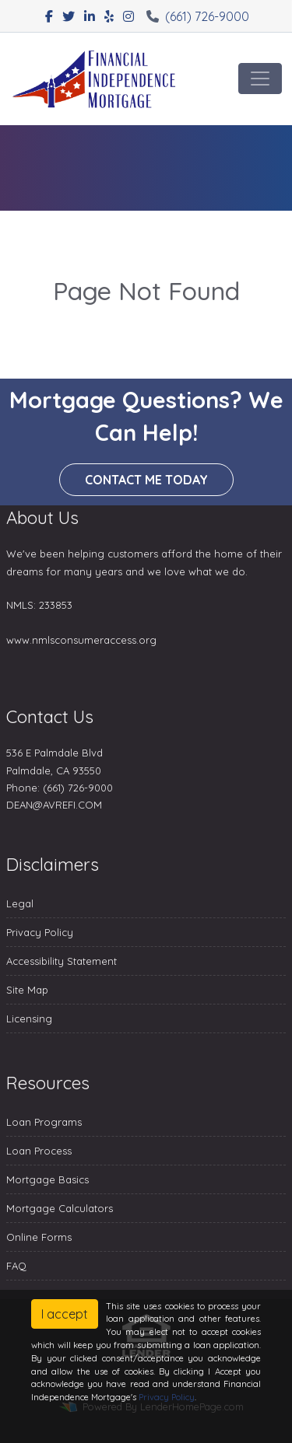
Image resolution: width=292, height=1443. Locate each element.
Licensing (29, 1018)
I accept (64, 1314)
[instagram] (128, 16)
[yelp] (109, 16)
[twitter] (68, 16)
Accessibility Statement (61, 961)
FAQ (16, 1266)
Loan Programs (44, 1122)
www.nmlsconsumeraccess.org (81, 640)
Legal (19, 903)
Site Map (27, 990)
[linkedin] (89, 16)
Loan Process (39, 1150)
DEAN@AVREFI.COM (54, 804)
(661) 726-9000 (197, 16)
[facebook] (49, 16)
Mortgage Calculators (59, 1208)
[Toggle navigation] (260, 78)
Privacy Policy (39, 932)
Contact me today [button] (146, 479)
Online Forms (39, 1237)
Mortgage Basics (47, 1179)
